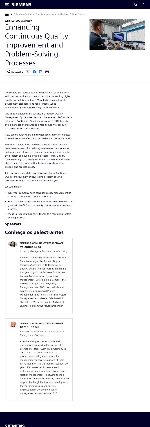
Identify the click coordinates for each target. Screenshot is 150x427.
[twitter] (28, 72)
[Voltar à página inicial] (7, 14)
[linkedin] (41, 72)
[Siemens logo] (21, 4)
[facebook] (34, 72)
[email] (47, 72)
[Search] (136, 5)
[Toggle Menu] (7, 4)
